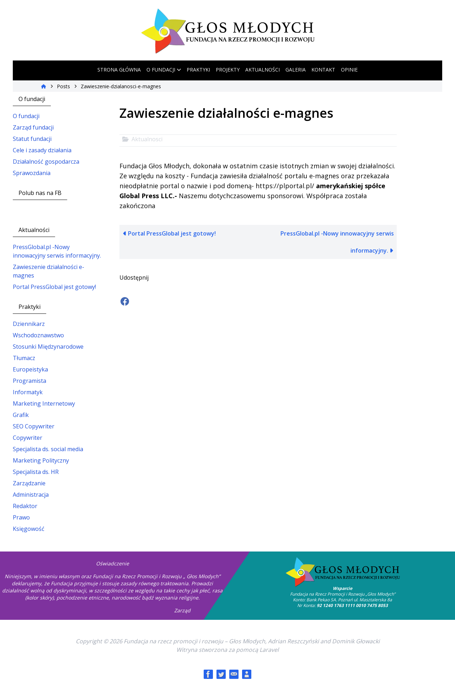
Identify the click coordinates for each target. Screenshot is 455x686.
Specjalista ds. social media (48, 449)
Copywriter (27, 438)
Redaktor (25, 506)
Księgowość (28, 529)
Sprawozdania (31, 173)
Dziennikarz (29, 324)
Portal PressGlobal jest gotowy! (54, 287)
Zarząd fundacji (33, 127)
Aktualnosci (147, 139)
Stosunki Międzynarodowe (48, 346)
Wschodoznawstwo (38, 335)
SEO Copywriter (33, 426)
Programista (29, 381)
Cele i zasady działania (42, 150)
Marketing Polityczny (41, 460)
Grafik (21, 415)
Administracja (31, 494)
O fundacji (26, 116)
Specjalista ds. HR (36, 472)
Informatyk (28, 392)
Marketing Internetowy (44, 403)
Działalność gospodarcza (46, 161)
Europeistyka (30, 369)
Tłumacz (24, 358)
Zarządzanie (29, 483)
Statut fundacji (32, 139)
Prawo (21, 517)
